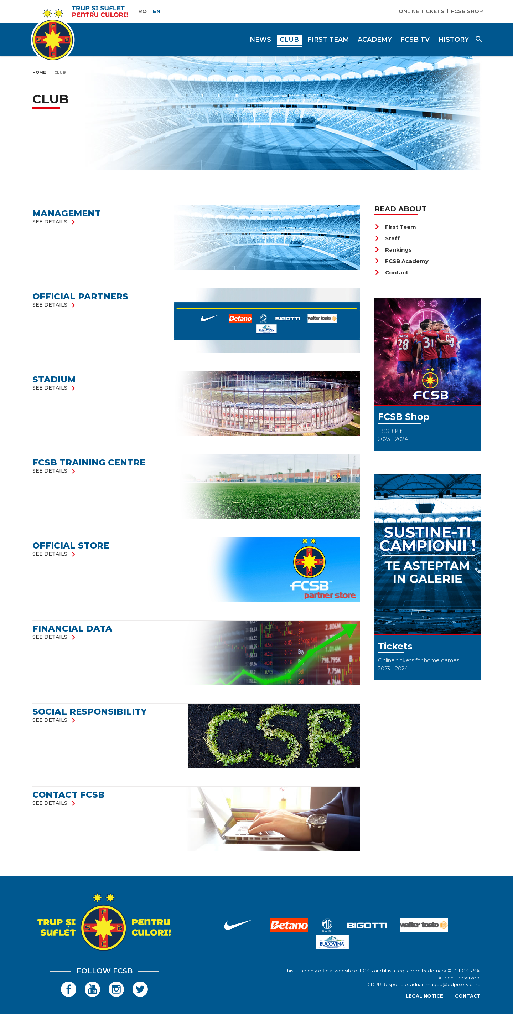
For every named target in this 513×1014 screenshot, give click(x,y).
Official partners (80, 296)
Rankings (393, 249)
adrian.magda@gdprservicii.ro (445, 984)
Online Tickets (421, 11)
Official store (70, 545)
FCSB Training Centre (88, 462)
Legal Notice (424, 996)
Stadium (54, 379)
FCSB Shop (467, 11)
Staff (387, 238)
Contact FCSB (68, 794)
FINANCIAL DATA (72, 628)
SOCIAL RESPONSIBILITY (89, 711)
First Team (395, 226)
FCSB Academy (401, 261)
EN (157, 11)
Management (66, 213)
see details (55, 221)
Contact (391, 272)
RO (142, 11)
